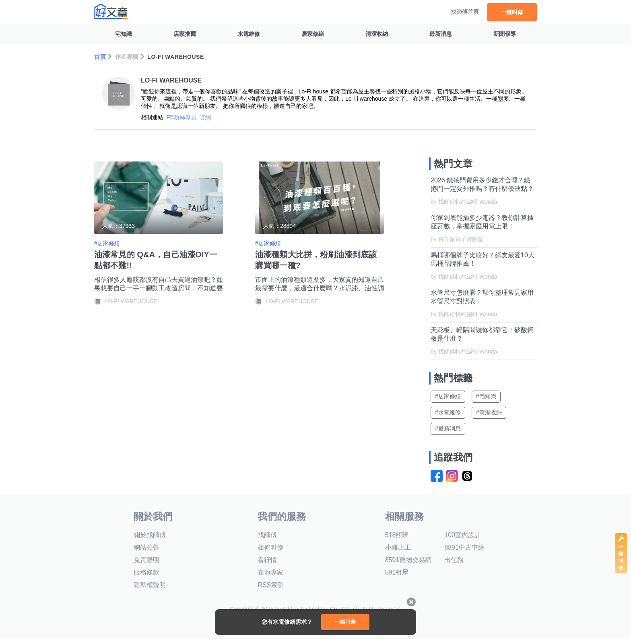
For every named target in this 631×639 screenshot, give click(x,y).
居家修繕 (312, 34)
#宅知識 (486, 396)
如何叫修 (270, 547)
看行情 (267, 559)
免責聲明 (146, 559)
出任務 (454, 559)
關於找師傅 (150, 534)
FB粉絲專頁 (181, 117)
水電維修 (248, 34)
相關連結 (152, 117)
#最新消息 (448, 428)
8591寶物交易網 (408, 559)
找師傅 (267, 534)
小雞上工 (398, 547)
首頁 (100, 57)
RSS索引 (271, 584)
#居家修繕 (448, 396)
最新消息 (440, 34)
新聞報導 (504, 34)
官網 (205, 117)
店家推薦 (184, 34)
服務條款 (146, 572)
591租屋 (397, 572)
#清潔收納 (489, 412)
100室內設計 (462, 534)
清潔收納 (376, 34)
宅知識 (123, 34)
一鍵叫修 (512, 11)
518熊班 (397, 534)
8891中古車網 (464, 547)
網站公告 (146, 547)
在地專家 (270, 572)
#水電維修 (448, 412)
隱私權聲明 (150, 584)
